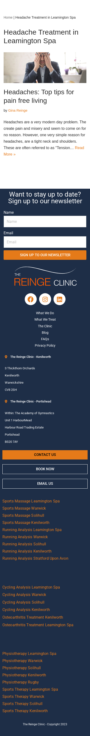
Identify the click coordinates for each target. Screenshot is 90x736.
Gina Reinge (17, 110)
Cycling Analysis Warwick (24, 594)
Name (9, 212)
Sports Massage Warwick (24, 508)
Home (8, 17)
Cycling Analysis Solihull (23, 602)
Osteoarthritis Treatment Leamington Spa (37, 625)
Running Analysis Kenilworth (27, 551)
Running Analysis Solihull (24, 544)
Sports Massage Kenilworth (26, 522)
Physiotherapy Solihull (21, 668)
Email (8, 233)
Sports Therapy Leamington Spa (30, 689)
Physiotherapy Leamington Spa (29, 653)
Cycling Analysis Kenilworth (26, 609)
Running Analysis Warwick (25, 537)
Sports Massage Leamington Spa (31, 501)
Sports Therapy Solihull (22, 703)
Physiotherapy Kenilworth (24, 675)
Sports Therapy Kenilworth (25, 711)
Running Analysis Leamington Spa (32, 529)
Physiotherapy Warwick (22, 660)
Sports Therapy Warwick (23, 696)
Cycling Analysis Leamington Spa (31, 587)
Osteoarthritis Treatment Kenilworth (32, 617)
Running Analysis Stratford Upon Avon (35, 558)
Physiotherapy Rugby (20, 682)
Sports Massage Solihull (23, 515)
